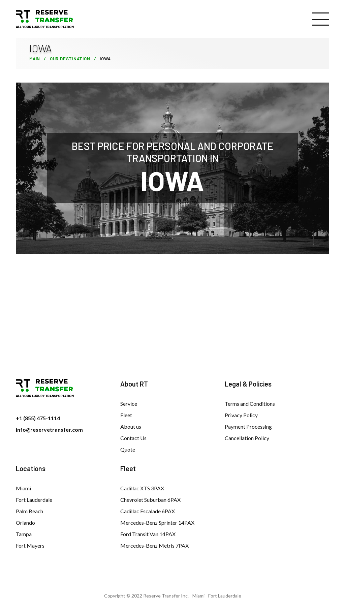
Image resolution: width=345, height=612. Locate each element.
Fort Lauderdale (34, 499)
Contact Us (133, 438)
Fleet (126, 415)
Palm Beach (29, 511)
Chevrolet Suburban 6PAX (150, 499)
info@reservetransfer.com (49, 429)
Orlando (25, 522)
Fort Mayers (30, 545)
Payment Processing (248, 426)
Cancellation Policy (247, 438)
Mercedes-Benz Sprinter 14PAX (157, 522)
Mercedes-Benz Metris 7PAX (154, 545)
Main (34, 58)
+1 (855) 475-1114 (38, 418)
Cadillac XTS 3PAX (142, 488)
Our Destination (70, 58)
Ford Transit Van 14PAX (148, 534)
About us (130, 426)
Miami (23, 488)
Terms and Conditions (250, 403)
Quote (127, 449)
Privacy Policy (241, 415)
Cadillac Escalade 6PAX (147, 511)
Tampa (24, 534)
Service (128, 403)
